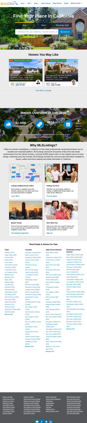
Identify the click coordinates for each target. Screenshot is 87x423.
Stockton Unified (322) (73, 321)
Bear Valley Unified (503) (74, 257)
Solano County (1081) (32, 336)
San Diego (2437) (10, 294)
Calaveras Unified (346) (74, 260)
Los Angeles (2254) (11, 272)
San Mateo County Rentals (32, 405)
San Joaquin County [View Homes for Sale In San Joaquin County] (9, 407)
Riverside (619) (10, 289)
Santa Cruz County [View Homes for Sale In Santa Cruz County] (8, 401)
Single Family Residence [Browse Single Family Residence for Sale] (53, 399)
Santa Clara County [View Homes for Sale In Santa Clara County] (8, 399)
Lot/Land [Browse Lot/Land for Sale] (48, 407)
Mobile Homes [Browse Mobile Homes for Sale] (50, 409)
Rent (36, 3)
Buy (22, 3)
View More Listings (43, 90)
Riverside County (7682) (33, 294)
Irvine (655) (8, 262)
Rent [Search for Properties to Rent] (43, 25)
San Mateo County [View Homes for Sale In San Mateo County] (8, 405)
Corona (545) (9, 257)
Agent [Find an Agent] (66, 3)
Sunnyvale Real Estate (73, 403)
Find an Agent (52, 196)
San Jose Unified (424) (73, 316)
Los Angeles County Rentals (32, 411)
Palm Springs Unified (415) (75, 294)
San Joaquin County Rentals (32, 407)
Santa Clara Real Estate (74, 401)
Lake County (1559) (31, 272)
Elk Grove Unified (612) (53, 275)
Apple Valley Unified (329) (74, 255)
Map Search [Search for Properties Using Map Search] (57, 3)
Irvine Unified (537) (52, 280)
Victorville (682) (10, 312)
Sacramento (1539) (11, 292)
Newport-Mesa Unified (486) (75, 292)
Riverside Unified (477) (53, 322)
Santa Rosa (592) (10, 302)
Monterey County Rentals (31, 403)
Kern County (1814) (31, 270)
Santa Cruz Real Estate (74, 405)
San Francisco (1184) (12, 297)
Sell (29, 3)
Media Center (76, 3)
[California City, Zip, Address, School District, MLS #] (36, 32)
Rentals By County (29, 413)
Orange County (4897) (32, 289)
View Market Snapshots (20, 233)
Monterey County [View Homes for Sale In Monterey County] (8, 403)
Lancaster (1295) (10, 267)
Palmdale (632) (10, 287)
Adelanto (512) (9, 252)
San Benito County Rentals (32, 409)
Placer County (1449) (32, 292)
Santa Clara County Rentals (32, 399)
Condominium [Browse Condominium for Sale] (50, 403)
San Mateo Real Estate (74, 409)
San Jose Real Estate (73, 399)
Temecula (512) (10, 307)
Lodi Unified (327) (72, 277)
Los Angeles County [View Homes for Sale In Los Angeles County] (9, 411)
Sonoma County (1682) (32, 339)
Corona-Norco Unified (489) (75, 264)
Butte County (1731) (31, 255)
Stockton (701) (9, 304)
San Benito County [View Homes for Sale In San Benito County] (8, 409)
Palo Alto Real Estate (73, 413)
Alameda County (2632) (33, 252)
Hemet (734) (9, 260)
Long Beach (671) (10, 270)
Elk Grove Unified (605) (74, 267)
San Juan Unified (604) (73, 319)
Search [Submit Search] (65, 32)
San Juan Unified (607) (53, 334)
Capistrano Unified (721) (54, 257)
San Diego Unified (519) (53, 329)
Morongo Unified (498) (53, 302)
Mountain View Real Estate (75, 411)
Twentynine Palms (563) (12, 309)
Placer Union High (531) (53, 314)
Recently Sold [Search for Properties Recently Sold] (62, 25)
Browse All (9, 314)
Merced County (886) (32, 284)
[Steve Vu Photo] (73, 81)
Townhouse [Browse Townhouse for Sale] (49, 401)
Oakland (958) (9, 282)
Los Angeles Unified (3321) (75, 282)
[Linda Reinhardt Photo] (38, 81)
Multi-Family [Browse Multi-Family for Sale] (49, 405)
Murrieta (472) (9, 277)
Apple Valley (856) (10, 255)
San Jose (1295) (10, 299)
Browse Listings (7, 413)
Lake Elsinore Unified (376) (75, 274)
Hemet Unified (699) (52, 277)
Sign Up (49, 233)
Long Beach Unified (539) (74, 279)
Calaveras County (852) (33, 257)
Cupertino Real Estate (73, 407)
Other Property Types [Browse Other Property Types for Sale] (52, 411)
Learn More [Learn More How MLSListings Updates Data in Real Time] (15, 196)
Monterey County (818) (32, 287)
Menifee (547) (9, 275)
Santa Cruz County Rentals (32, 401)
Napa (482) (8, 280)
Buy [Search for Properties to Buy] (24, 25)
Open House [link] (45, 3)
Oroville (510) (9, 284)
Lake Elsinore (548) (11, 265)
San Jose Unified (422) (53, 331)
